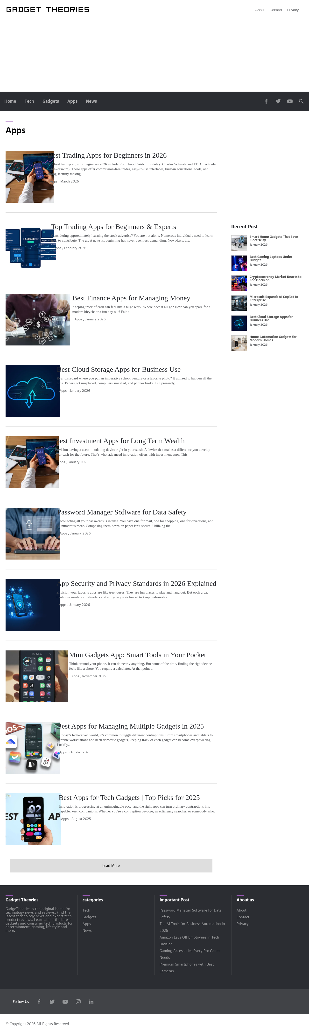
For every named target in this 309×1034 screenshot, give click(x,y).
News (91, 101)
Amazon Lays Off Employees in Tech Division (189, 941)
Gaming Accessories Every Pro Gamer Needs (190, 954)
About (260, 10)
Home (10, 101)
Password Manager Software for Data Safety (148, 512)
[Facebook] (39, 1003)
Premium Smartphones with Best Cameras (187, 968)
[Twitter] (52, 1003)
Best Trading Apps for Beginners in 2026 (143, 155)
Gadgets (50, 101)
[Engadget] (48, 9)
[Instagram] (78, 1003)
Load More (111, 866)
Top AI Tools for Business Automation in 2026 (192, 927)
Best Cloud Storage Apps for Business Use (146, 369)
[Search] (301, 101)
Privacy (293, 10)
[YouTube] (65, 1003)
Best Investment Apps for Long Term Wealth (149, 441)
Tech (29, 101)
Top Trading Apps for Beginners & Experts (146, 226)
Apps (72, 101)
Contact (276, 10)
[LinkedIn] (91, 1003)
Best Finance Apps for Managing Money (143, 298)
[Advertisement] (154, 55)
